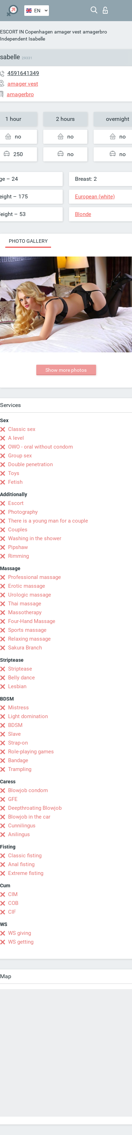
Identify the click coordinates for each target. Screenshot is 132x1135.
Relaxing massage (29, 639)
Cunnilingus (22, 825)
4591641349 (23, 73)
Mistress (18, 707)
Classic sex (21, 429)
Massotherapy (25, 612)
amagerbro (95, 32)
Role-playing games (31, 751)
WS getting (20, 942)
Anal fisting (21, 864)
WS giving (19, 933)
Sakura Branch (25, 647)
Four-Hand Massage (31, 621)
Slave (14, 734)
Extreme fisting (25, 873)
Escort (16, 503)
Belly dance (21, 677)
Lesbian (17, 686)
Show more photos (66, 370)
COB (13, 903)
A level (16, 438)
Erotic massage (26, 586)
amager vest (67, 32)
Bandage (18, 760)
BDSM (15, 725)
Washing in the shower (34, 538)
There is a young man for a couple (48, 521)
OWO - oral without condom (40, 447)
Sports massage (27, 630)
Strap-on (18, 743)
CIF (12, 912)
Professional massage (34, 577)
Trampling (19, 769)
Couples (17, 529)
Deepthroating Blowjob (35, 808)
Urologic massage (29, 595)
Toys (13, 473)
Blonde (83, 214)
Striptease (20, 669)
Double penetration (30, 464)
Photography (23, 512)
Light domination (28, 716)
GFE (13, 799)
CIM (13, 894)
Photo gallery (28, 241)
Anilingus (19, 834)
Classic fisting (25, 855)
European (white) (95, 196)
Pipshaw (18, 547)
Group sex (20, 455)
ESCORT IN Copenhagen (26, 32)
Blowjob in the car (29, 817)
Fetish (15, 482)
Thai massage (24, 603)
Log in (105, 10)
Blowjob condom (28, 790)
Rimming (18, 556)
